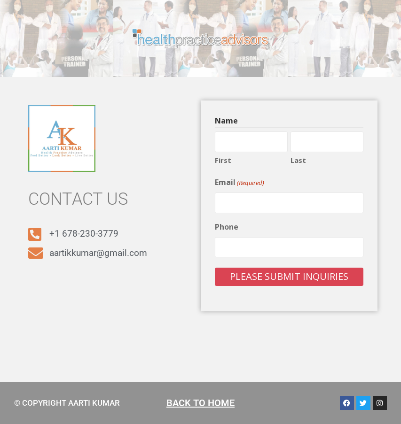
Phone (226, 227)
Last (298, 160)
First (223, 160)
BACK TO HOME (200, 403)
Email (239, 182)
